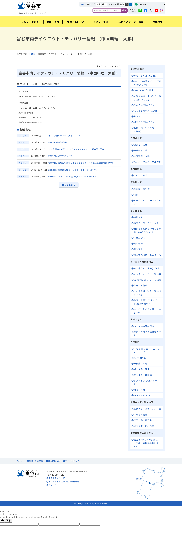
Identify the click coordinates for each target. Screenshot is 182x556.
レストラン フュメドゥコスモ (148, 382)
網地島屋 (138, 217)
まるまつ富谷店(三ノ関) (147, 110)
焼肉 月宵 (139, 389)
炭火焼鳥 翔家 (143, 369)
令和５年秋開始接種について (61, 142)
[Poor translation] (8, 521)
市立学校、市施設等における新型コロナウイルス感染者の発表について (80, 162)
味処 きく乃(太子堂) (145, 75)
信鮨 (136, 194)
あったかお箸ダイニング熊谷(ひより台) (147, 83)
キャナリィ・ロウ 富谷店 (147, 274)
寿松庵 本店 (142, 363)
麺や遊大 (138, 249)
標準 (98, 4)
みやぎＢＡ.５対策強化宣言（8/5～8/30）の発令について (74, 176)
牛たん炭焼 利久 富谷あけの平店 (147, 293)
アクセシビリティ (73, 461)
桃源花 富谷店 (142, 188)
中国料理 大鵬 (142, 156)
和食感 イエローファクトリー (147, 202)
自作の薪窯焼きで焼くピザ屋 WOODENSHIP (147, 230)
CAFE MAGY (141, 357)
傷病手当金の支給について (60, 156)
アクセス (53, 485)
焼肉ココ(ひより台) (145, 122)
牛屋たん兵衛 (141, 414)
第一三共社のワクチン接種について (64, 135)
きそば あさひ (142, 175)
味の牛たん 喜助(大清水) (147, 268)
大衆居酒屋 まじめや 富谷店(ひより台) (147, 97)
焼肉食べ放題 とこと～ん (147, 254)
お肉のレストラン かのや (147, 222)
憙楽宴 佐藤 (141, 144)
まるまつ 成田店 (143, 374)
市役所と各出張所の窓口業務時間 (64, 481)
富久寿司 (138, 243)
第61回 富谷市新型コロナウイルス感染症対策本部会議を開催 (76, 149)
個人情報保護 (54, 461)
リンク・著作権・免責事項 (31, 461)
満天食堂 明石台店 (145, 425)
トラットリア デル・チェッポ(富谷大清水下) (148, 302)
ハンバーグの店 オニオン (147, 161)
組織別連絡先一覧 (57, 478)
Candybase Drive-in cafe (147, 279)
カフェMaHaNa (143, 395)
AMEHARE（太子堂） (145, 90)
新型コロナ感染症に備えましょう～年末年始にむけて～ (73, 169)
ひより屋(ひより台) (144, 105)
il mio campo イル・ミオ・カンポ (147, 350)
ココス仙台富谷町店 (144, 326)
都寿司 (138, 116)
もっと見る (70, 184)
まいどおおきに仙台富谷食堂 (147, 333)
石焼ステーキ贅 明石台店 (148, 408)
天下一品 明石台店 (144, 420)
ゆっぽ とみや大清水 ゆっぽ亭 (147, 311)
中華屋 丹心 (140, 237)
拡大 (104, 4)
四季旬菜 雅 (141, 150)
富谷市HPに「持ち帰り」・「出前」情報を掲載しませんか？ (147, 443)
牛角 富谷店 (142, 285)
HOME (32, 53)
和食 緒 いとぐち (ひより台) (147, 129)
